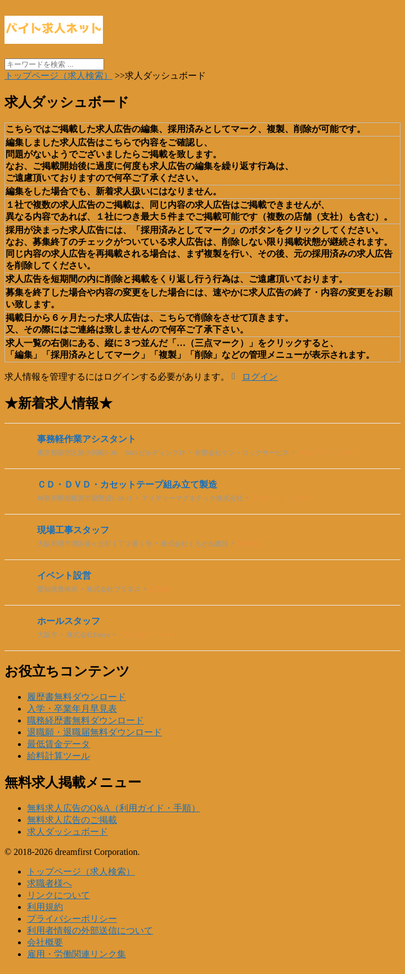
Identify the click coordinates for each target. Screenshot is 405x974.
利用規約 (45, 907)
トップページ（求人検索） (81, 871)
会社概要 (45, 942)
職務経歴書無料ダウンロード (85, 720)
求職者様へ (49, 883)
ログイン (260, 376)
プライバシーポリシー (72, 918)
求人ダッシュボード (67, 831)
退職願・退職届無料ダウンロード (94, 732)
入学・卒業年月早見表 (72, 708)
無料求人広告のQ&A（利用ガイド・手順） (113, 808)
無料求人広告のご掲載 (72, 820)
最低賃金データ (58, 744)
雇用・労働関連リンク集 (76, 954)
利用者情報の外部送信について (90, 930)
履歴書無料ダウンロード (76, 697)
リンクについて (58, 895)
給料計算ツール (58, 756)
